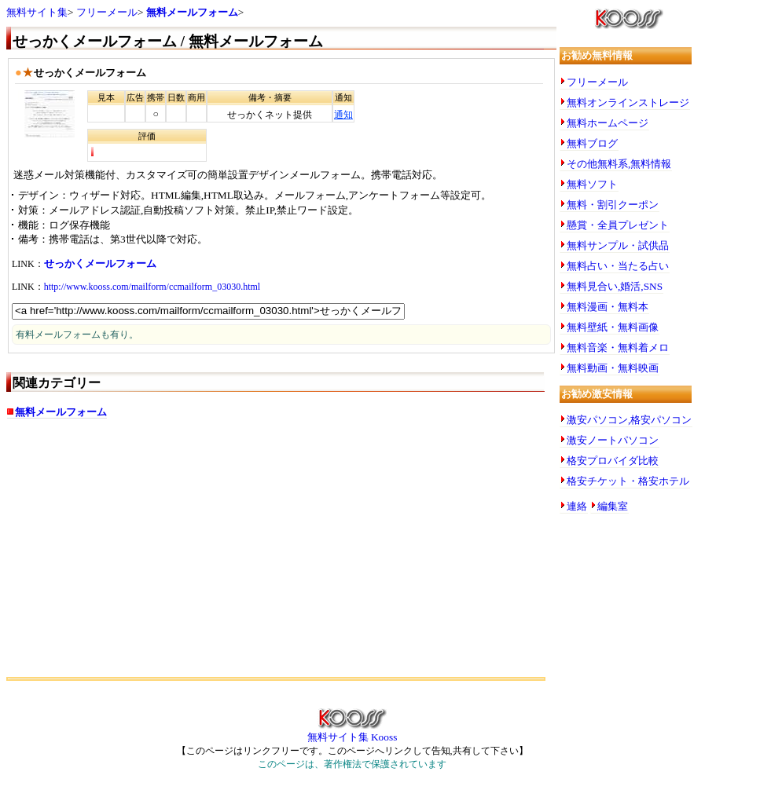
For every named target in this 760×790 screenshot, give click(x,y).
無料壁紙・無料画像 (613, 327)
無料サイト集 (37, 12)
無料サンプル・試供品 (618, 245)
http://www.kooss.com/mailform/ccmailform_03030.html (152, 286)
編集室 (612, 506)
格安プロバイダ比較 (613, 460)
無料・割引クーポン (613, 204)
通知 (343, 114)
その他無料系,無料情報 (619, 164)
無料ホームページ (607, 123)
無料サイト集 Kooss (352, 732)
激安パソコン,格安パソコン (629, 420)
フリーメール (107, 12)
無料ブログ (592, 143)
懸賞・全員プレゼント (618, 225)
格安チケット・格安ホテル (628, 481)
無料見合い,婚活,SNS (615, 286)
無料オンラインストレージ (628, 102)
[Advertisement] (281, 555)
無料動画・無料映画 (613, 368)
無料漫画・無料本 (607, 307)
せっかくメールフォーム (100, 263)
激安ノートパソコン (613, 440)
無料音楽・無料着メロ (618, 347)
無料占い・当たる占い (618, 266)
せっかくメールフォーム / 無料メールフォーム (168, 41)
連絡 (577, 506)
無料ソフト (592, 184)
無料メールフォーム (192, 12)
